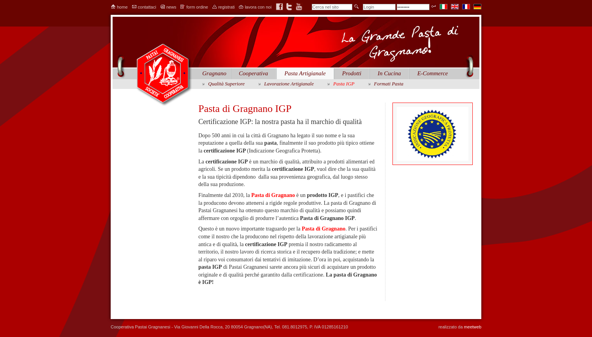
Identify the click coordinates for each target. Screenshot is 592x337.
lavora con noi (258, 7)
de (477, 6)
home (122, 7)
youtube (299, 7)
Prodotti (351, 73)
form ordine (197, 7)
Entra (433, 6)
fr (466, 6)
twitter (289, 7)
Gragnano (214, 73)
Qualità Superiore (226, 84)
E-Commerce (432, 73)
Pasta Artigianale (305, 73)
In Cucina (389, 73)
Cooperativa (253, 73)
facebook (279, 7)
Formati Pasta (388, 84)
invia (356, 6)
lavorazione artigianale (289, 84)
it (443, 6)
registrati (226, 7)
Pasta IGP (344, 84)
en (455, 6)
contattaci (147, 7)
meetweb (472, 327)
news (171, 7)
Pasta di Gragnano (273, 195)
